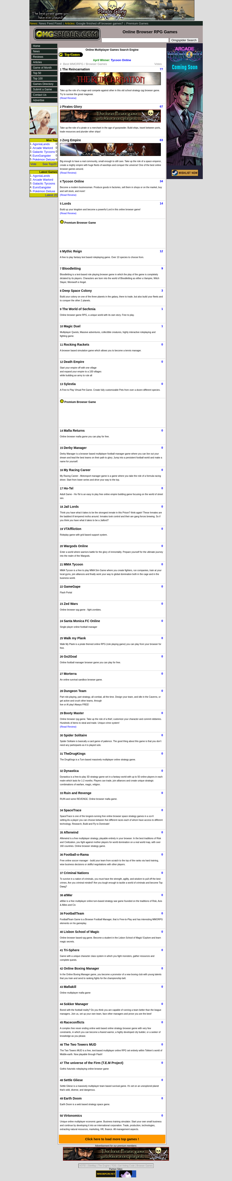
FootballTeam (74, 913)
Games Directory (43, 84)
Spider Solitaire (75, 735)
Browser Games (144, 1165)
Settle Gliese (73, 1080)
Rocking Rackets (76, 344)
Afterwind (71, 832)
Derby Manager (75, 448)
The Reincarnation (76, 69)
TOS (113, 1165)
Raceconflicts (74, 1022)
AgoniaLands (41, 144)
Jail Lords (71, 506)
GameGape (72, 586)
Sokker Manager (76, 1004)
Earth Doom (73, 1098)
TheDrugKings (74, 753)
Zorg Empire (71, 140)
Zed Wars (71, 604)
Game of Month (42, 67)
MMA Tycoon (73, 564)
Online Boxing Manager (81, 968)
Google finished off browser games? (94, 23)
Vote (33, 164)
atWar (68, 895)
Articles (37, 62)
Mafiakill (70, 987)
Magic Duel (72, 326)
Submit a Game (42, 89)
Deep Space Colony (77, 290)
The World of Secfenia (79, 309)
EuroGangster (42, 155)
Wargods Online (76, 546)
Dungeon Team (75, 691)
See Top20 (50, 164)
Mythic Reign (72, 251)
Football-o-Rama (76, 854)
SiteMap (92, 1165)
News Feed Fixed (46, 23)
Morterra (70, 674)
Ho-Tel (68, 488)
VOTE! (82, 1165)
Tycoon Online (121, 60)
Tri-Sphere (71, 950)
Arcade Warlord (43, 148)
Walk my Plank (75, 638)
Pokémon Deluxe (44, 159)
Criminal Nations (76, 873)
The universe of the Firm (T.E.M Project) (93, 1063)
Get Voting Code (126, 1165)
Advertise (38, 100)
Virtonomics (73, 1115)
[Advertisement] (112, 234)
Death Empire (74, 362)
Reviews (38, 56)
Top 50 (37, 73)
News (36, 51)
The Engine (104, 1165)
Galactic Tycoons (44, 151)
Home (36, 46)
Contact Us (39, 94)
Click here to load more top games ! (112, 1139)
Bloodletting (71, 268)
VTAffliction (72, 529)
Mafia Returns (74, 430)
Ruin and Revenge (77, 793)
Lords (66, 203)
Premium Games (137, 23)
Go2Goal (70, 656)
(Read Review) (68, 98)
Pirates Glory (72, 106)
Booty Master (74, 713)
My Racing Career (77, 470)
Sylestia (70, 384)
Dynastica (71, 771)
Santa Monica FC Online (82, 621)
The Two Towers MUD (80, 1044)
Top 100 (38, 78)
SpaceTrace (72, 810)
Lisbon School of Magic (81, 932)
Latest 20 (51, 195)
